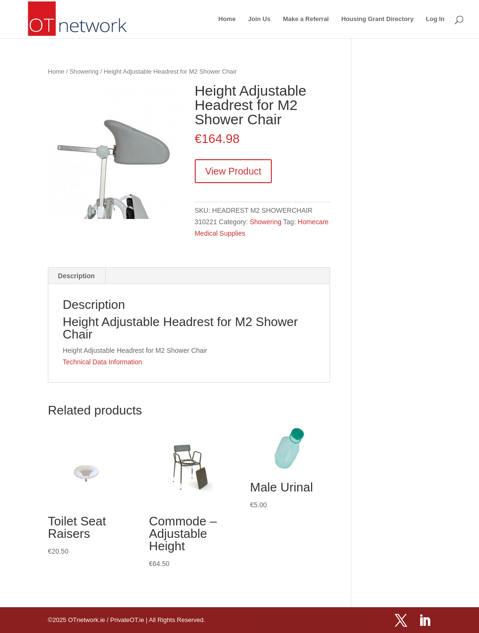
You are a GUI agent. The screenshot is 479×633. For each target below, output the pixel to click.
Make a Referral (306, 19)
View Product (233, 171)
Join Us (259, 19)
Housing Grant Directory (377, 19)
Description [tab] (76, 276)
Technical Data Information (102, 362)
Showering (84, 71)
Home (226, 19)
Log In (435, 19)
